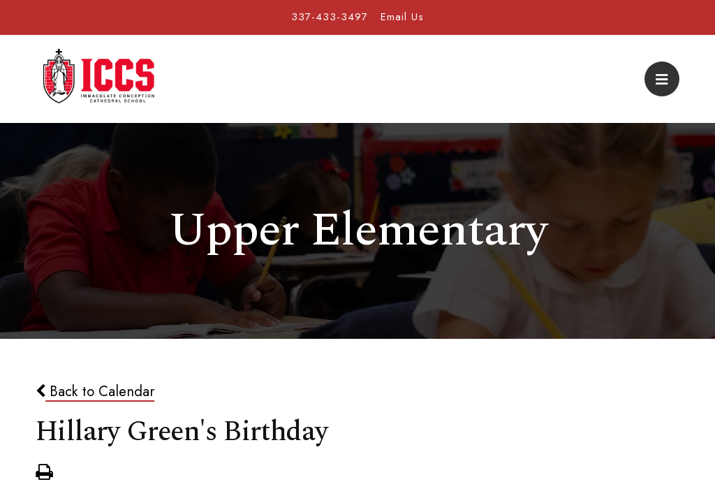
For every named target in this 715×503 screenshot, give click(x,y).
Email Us (402, 16)
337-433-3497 (329, 16)
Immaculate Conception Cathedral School (98, 79)
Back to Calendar (95, 391)
